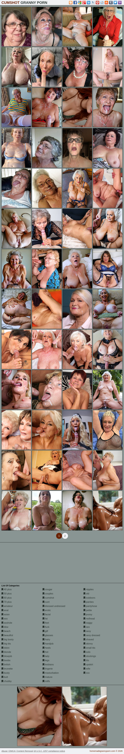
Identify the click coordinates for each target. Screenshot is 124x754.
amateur (7, 606)
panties (89, 602)
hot (45, 652)
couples (48, 593)
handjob (48, 643)
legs (46, 660)
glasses (48, 635)
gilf (45, 631)
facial (47, 614)
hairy (46, 639)
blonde (6, 652)
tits (86, 660)
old (86, 593)
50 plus (6, 593)
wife (87, 668)
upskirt (88, 664)
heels (47, 648)
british (5, 664)
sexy (87, 631)
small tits (89, 648)
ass (4, 618)
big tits (6, 643)
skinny (88, 643)
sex (87, 627)
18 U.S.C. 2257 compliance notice (49, 751)
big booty (7, 639)
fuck (46, 627)
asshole (6, 623)
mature (47, 677)
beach (5, 631)
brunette (7, 668)
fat (45, 618)
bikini (5, 648)
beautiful (7, 635)
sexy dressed (92, 635)
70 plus (6, 602)
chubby (6, 681)
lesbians (48, 664)
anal (4, 610)
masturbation (51, 673)
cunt (46, 602)
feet (46, 623)
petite (88, 610)
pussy (88, 614)
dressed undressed (54, 606)
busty (5, 673)
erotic (47, 610)
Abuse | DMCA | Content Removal (17, 751)
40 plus (6, 589)
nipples (88, 589)
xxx (86, 673)
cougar (47, 589)
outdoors (89, 597)
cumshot (48, 597)
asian (5, 614)
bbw (4, 627)
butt (4, 677)
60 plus (6, 597)
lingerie (48, 668)
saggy (88, 623)
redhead (89, 618)
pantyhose (90, 606)
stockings (90, 656)
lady (46, 656)
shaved (89, 639)
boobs (5, 660)
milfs (46, 681)
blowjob (6, 656)
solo (87, 652)
